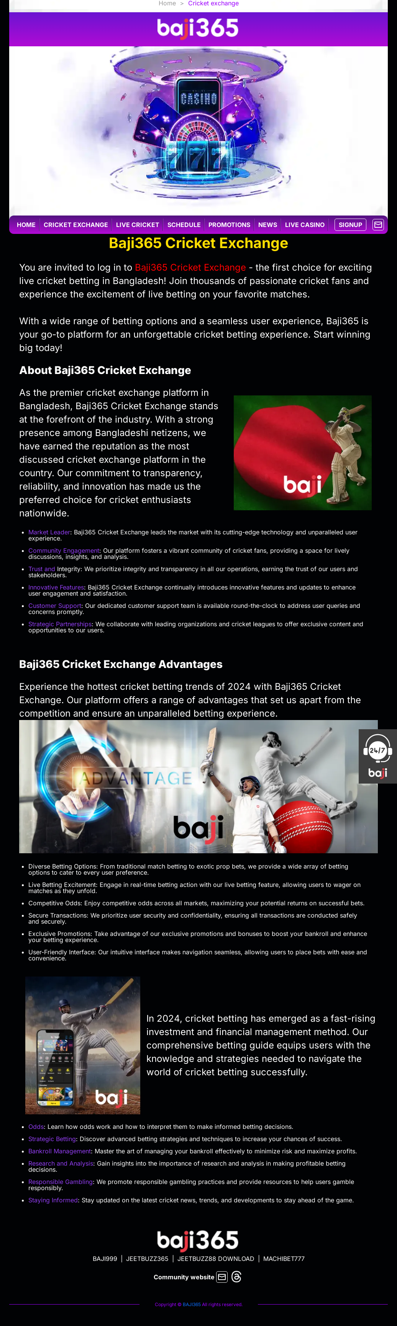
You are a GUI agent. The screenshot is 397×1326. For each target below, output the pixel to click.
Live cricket (137, 225)
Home (26, 225)
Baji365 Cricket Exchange (190, 267)
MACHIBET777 (284, 1258)
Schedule (184, 225)
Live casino (305, 225)
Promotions (229, 225)
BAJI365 (192, 1304)
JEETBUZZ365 (147, 1258)
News (267, 225)
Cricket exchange (76, 225)
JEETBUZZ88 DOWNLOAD (215, 1258)
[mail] (378, 224)
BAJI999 (105, 1258)
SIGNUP (350, 225)
